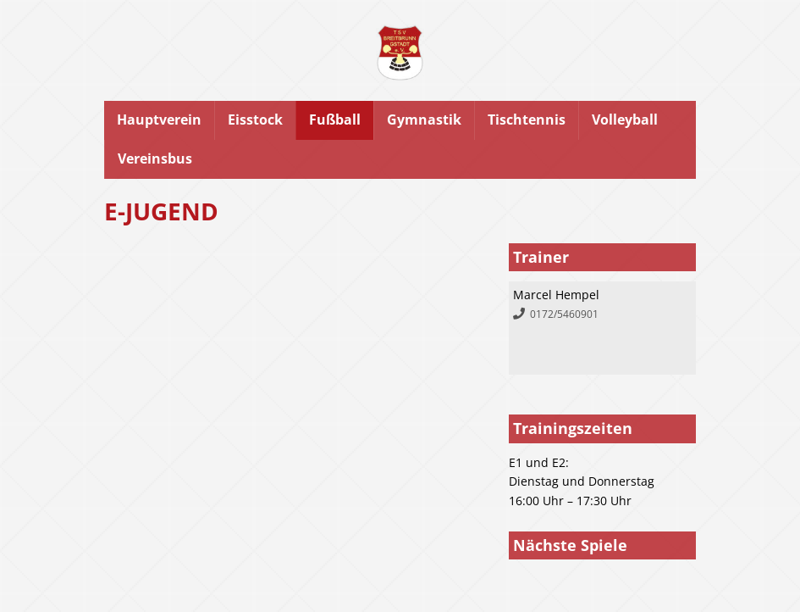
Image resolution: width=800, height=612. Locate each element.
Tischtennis (527, 119)
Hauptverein (159, 119)
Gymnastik (424, 119)
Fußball (335, 119)
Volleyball (625, 119)
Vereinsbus (155, 158)
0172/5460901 (564, 314)
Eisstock (255, 119)
